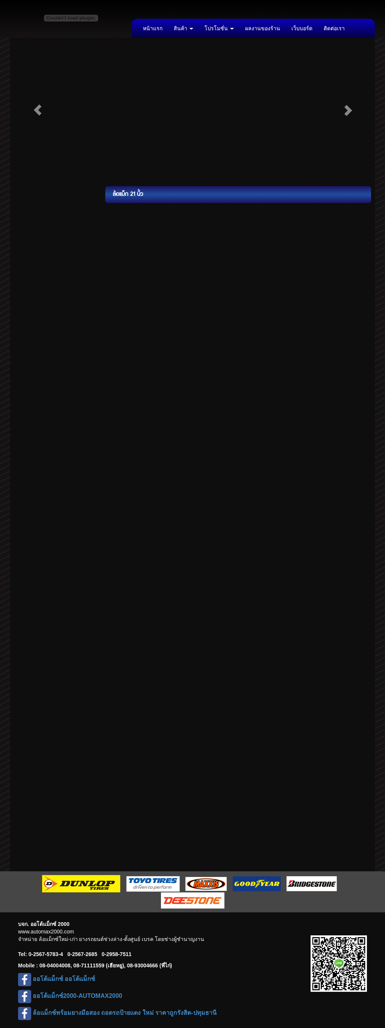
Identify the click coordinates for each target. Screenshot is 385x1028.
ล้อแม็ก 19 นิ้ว (37, 307)
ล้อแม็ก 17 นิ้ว (37, 273)
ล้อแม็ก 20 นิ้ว (37, 324)
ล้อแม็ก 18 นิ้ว (37, 290)
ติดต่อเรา (334, 28)
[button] (37, 110)
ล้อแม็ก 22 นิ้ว (37, 341)
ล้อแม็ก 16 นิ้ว (37, 257)
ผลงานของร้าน (262, 28)
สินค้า (183, 28)
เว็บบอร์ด (301, 28)
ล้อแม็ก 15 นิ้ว (37, 240)
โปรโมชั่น (219, 28)
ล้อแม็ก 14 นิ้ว (37, 223)
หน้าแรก (152, 28)
